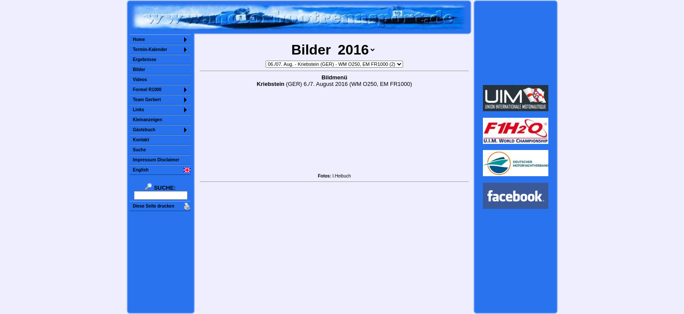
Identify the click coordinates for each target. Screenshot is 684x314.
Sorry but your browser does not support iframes (515, 42)
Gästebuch (144, 129)
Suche (139, 149)
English (141, 169)
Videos (140, 79)
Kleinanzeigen (147, 119)
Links (138, 109)
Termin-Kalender (150, 49)
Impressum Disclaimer (156, 159)
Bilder (139, 69)
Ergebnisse (145, 59)
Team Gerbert (147, 99)
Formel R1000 (147, 89)
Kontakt (141, 139)
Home (139, 39)
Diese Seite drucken (153, 206)
